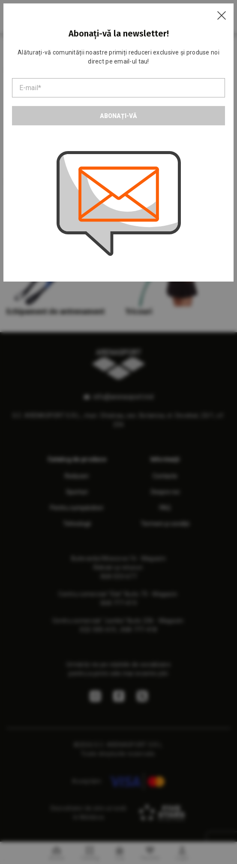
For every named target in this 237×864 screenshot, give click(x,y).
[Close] (221, 15)
